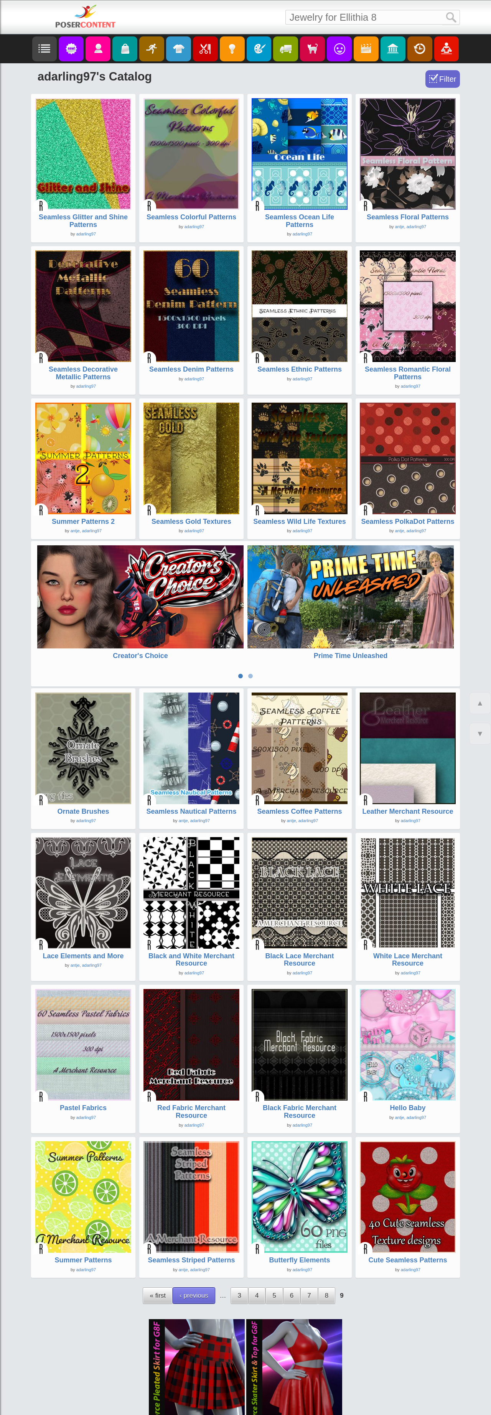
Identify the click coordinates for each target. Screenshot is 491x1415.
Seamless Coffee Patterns (299, 761)
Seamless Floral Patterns (408, 217)
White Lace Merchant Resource (407, 909)
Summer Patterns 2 (83, 521)
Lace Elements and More (83, 905)
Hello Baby (407, 1057)
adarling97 (86, 234)
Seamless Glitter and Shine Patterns (83, 221)
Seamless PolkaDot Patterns (407, 521)
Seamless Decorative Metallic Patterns (83, 373)
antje (399, 226)
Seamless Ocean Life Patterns (299, 221)
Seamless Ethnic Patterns (299, 369)
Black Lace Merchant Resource (299, 909)
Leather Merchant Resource (407, 761)
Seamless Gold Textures (191, 521)
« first (158, 1245)
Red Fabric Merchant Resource (191, 1061)
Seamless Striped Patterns (191, 1209)
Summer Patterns (83, 1209)
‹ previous (194, 1245)
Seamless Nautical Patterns (191, 761)
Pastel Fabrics (83, 1057)
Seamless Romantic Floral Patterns (408, 373)
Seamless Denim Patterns (191, 369)
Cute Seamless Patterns (407, 1209)
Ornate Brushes (83, 761)
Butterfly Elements (299, 1209)
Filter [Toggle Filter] (447, 79)
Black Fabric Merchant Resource (299, 1061)
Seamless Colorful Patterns (191, 217)
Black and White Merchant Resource (191, 909)
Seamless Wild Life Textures (299, 521)
